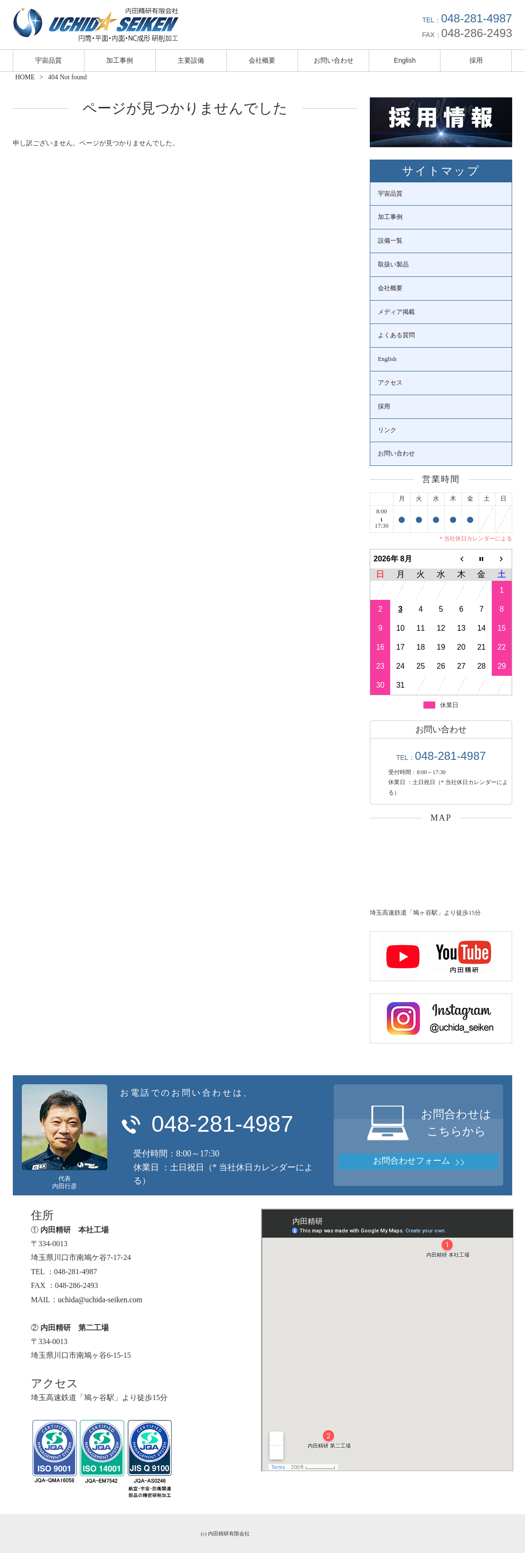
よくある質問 (396, 335)
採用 (476, 60)
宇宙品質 (48, 60)
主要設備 (191, 60)
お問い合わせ (334, 60)
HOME (25, 77)
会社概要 (262, 60)
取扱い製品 (393, 264)
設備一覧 (390, 240)
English (405, 60)
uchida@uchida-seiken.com (100, 1300)
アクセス (390, 382)
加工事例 (119, 60)
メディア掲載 (396, 312)
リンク (387, 430)
